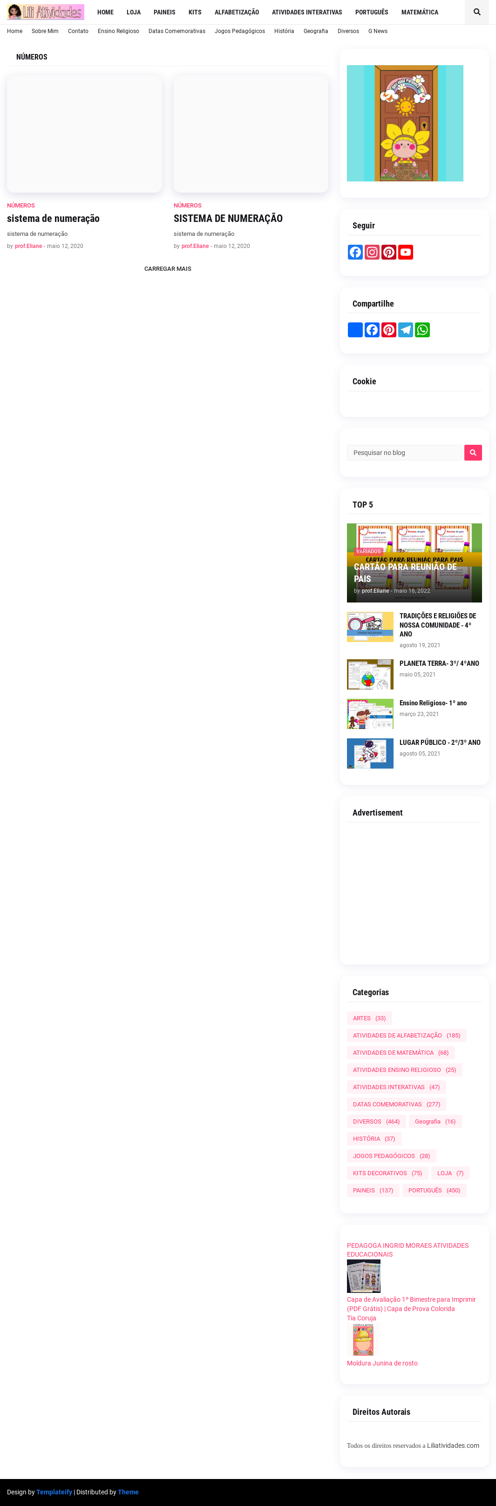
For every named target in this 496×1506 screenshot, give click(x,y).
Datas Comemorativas (177, 31)
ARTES (369, 1018)
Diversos (348, 31)
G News (377, 31)
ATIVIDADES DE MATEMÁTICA (401, 1052)
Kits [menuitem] (195, 12)
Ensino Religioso (118, 31)
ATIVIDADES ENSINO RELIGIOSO (404, 1070)
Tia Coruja (361, 1318)
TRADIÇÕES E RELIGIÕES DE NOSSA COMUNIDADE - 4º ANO (438, 625)
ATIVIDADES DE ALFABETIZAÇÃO (407, 1035)
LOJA (450, 1173)
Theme (128, 1492)
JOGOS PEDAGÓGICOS (391, 1156)
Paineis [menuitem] (165, 12)
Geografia (316, 31)
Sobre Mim (45, 31)
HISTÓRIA (374, 1138)
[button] (477, 12)
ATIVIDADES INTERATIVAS (396, 1087)
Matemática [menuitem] (419, 12)
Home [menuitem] (105, 12)
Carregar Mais (167, 268)
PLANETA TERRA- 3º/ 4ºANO (439, 663)
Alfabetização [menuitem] (237, 12)
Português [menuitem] (371, 12)
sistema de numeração (53, 218)
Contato (78, 31)
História (284, 31)
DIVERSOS (376, 1121)
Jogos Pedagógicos (240, 31)
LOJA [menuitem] (134, 12)
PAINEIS (373, 1190)
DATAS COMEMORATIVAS (397, 1104)
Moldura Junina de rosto (382, 1363)
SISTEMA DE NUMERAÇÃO (228, 218)
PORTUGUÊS (434, 1190)
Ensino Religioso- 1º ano (433, 703)
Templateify (54, 1492)
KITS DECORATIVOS (387, 1173)
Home (14, 31)
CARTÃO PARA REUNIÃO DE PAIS (405, 572)
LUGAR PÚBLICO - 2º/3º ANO (440, 742)
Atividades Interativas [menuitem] (307, 12)
